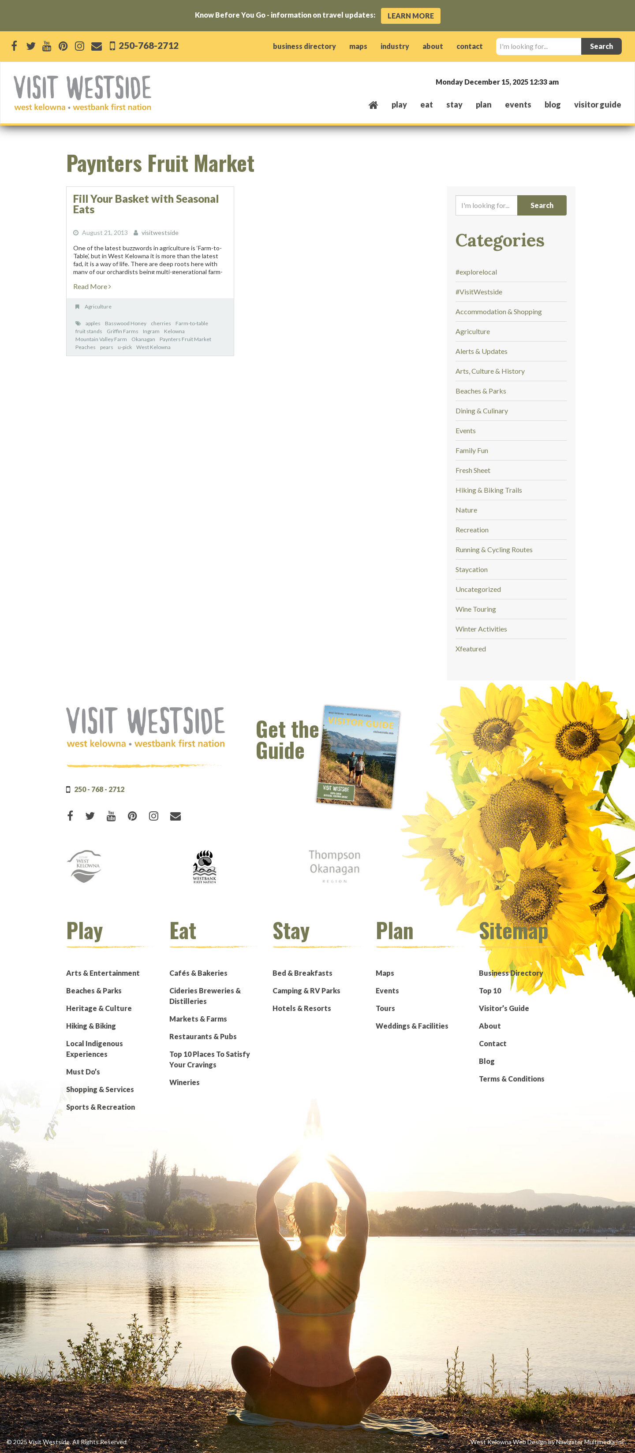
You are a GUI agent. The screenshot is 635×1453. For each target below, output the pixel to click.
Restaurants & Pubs (203, 1036)
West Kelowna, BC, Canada (568, 81)
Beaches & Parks (481, 390)
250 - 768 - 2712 (99, 789)
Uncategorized (478, 589)
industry (395, 46)
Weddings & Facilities (412, 1026)
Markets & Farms (198, 1018)
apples (93, 323)
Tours (385, 1008)
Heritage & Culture (99, 1008)
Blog (553, 104)
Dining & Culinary (482, 410)
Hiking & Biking (91, 1026)
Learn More (411, 15)
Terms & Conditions (512, 1078)
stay (454, 104)
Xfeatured (471, 648)
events (518, 104)
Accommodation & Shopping (499, 311)
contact (469, 46)
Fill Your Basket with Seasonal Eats (146, 204)
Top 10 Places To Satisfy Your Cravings (209, 1059)
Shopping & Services (100, 1089)
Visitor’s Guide (504, 1008)
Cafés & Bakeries (198, 973)
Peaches (85, 347)
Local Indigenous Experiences (94, 1048)
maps (358, 46)
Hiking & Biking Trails (489, 490)
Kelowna (174, 331)
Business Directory (511, 973)
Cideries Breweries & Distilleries (205, 995)
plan (484, 104)
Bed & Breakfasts (302, 973)
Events (466, 430)
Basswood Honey (125, 323)
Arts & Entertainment (103, 973)
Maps (385, 973)
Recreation (472, 529)
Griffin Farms (122, 331)
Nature (466, 509)
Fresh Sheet (473, 470)
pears (106, 347)
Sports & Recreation (100, 1107)
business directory (304, 46)
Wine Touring (476, 609)
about (432, 46)
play (399, 104)
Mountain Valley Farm (101, 339)
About (490, 1026)
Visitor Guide (597, 104)
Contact (493, 1043)
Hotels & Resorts (302, 1008)
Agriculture (98, 306)
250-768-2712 (148, 45)
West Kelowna (153, 347)
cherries (161, 323)
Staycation (472, 569)
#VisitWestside (479, 291)
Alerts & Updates (482, 351)
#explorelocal (476, 272)
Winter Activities (481, 628)
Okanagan (143, 339)
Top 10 (490, 990)
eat (426, 104)
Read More (92, 286)
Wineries (184, 1082)
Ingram (151, 331)
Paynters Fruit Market (185, 339)
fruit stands (88, 331)
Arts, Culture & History (490, 371)
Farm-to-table (192, 323)
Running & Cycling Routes (494, 549)
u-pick (125, 347)
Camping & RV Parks (306, 990)
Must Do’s (83, 1071)
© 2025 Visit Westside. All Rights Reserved (67, 1442)
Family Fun (472, 450)
